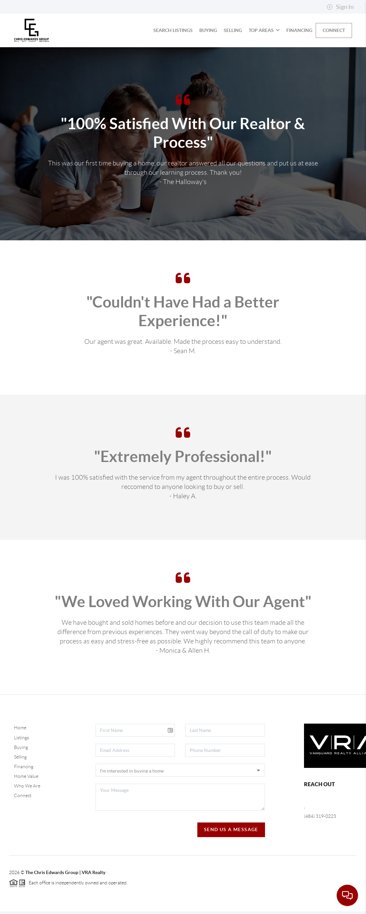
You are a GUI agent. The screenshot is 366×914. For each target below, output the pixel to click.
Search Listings (173, 30)
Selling (233, 30)
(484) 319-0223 (320, 816)
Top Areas (264, 30)
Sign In (340, 7)
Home (20, 727)
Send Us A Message (231, 829)
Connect (334, 30)
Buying (208, 30)
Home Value (26, 776)
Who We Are (27, 786)
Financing (299, 30)
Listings (21, 737)
